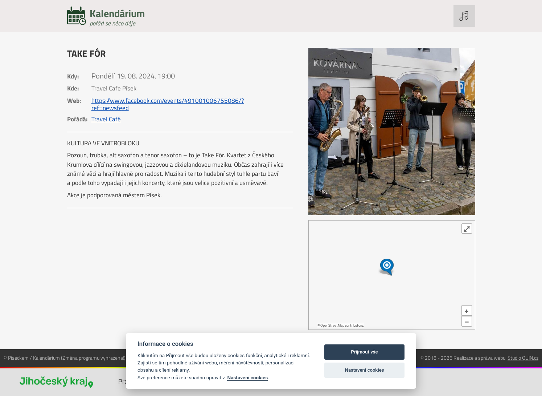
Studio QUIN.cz (523, 357)
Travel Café (106, 119)
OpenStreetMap (332, 325)
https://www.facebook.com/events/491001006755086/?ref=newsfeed (167, 104)
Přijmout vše (364, 352)
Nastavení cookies (247, 377)
